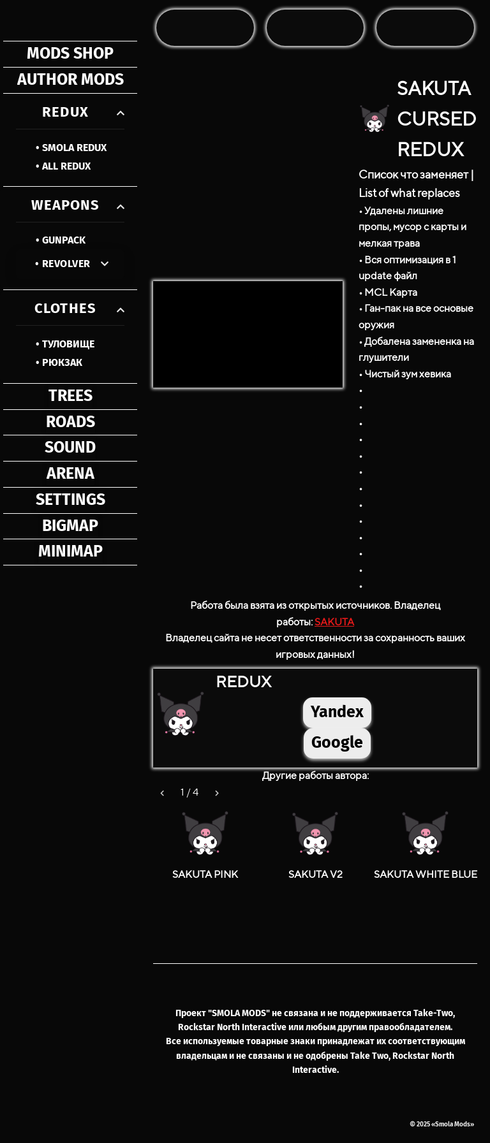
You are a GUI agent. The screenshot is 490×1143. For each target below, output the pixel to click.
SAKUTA (334, 622)
